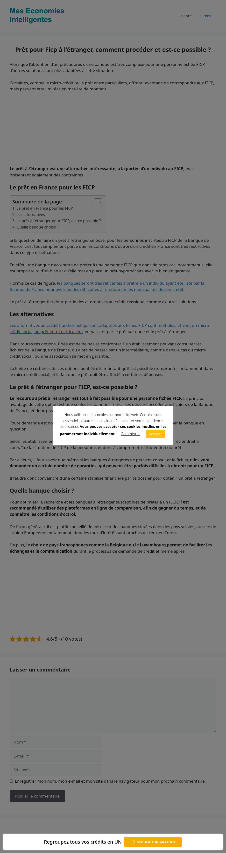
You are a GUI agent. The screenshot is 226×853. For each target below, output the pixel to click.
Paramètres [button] (130, 433)
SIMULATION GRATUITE (153, 842)
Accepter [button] (155, 434)
